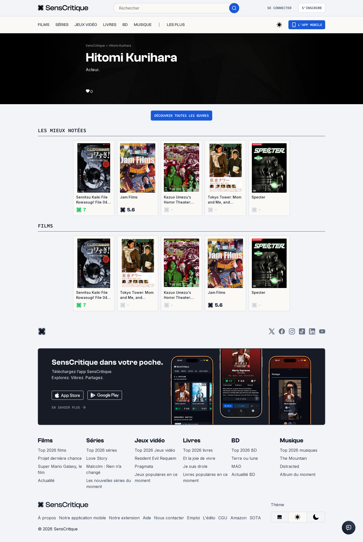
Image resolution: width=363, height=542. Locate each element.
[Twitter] (272, 333)
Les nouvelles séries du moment (108, 483)
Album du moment (297, 474)
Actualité (46, 480)
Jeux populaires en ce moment (156, 477)
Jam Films (129, 197)
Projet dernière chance (60, 458)
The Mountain (293, 458)
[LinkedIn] (312, 333)
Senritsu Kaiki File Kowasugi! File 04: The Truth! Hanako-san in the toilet (93, 200)
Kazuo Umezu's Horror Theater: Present (177, 200)
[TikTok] (302, 333)
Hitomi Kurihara (120, 45)
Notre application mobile (82, 517)
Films (45, 440)
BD (235, 440)
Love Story (96, 458)
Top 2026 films (52, 450)
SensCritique (95, 45)
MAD (236, 466)
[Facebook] (282, 333)
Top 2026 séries (101, 450)
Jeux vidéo (150, 440)
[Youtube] (322, 333)
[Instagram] (292, 333)
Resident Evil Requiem (155, 458)
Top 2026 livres (198, 450)
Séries (95, 440)
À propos (47, 517)
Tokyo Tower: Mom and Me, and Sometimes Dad (224, 200)
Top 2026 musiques (298, 450)
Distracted (289, 466)
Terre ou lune (244, 458)
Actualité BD (243, 474)
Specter (258, 197)
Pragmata (144, 466)
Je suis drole (195, 466)
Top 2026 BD (244, 450)
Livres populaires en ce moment (205, 477)
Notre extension (124, 517)
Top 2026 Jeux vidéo (155, 450)
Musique (291, 440)
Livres (191, 440)
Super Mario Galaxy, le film (60, 469)
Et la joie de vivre (199, 458)
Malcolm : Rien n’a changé (103, 469)
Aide (147, 517)
